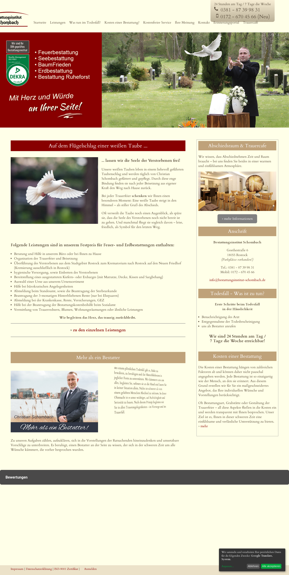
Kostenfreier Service (157, 22)
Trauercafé (250, 22)
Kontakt (204, 22)
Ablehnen (253, 566)
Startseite (40, 22)
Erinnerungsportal (226, 22)
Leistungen (57, 22)
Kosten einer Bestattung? (122, 22)
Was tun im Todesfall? (85, 22)
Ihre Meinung (184, 22)
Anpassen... (228, 566)
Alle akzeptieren (271, 566)
